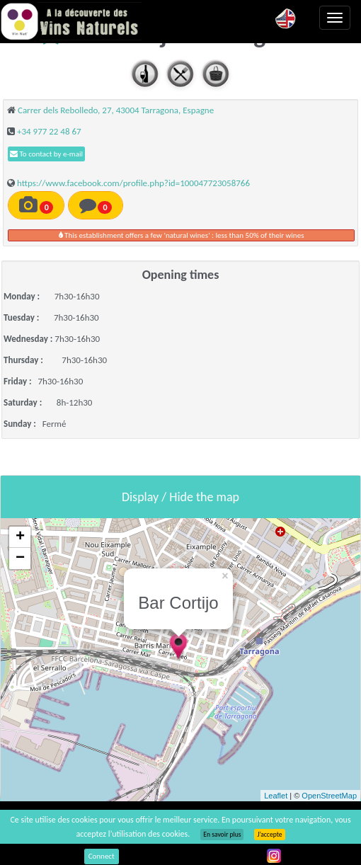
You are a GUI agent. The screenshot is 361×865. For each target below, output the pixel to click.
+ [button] (20, 537)
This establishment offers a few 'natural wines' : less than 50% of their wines (181, 235)
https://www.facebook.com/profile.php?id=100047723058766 (133, 183)
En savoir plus (222, 834)
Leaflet (275, 795)
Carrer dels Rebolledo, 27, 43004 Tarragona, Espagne (116, 110)
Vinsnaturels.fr (71, 21)
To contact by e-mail (46, 154)
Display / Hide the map (180, 497)
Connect (101, 856)
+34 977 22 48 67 (49, 131)
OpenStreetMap (329, 795)
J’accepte (269, 834)
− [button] (20, 558)
